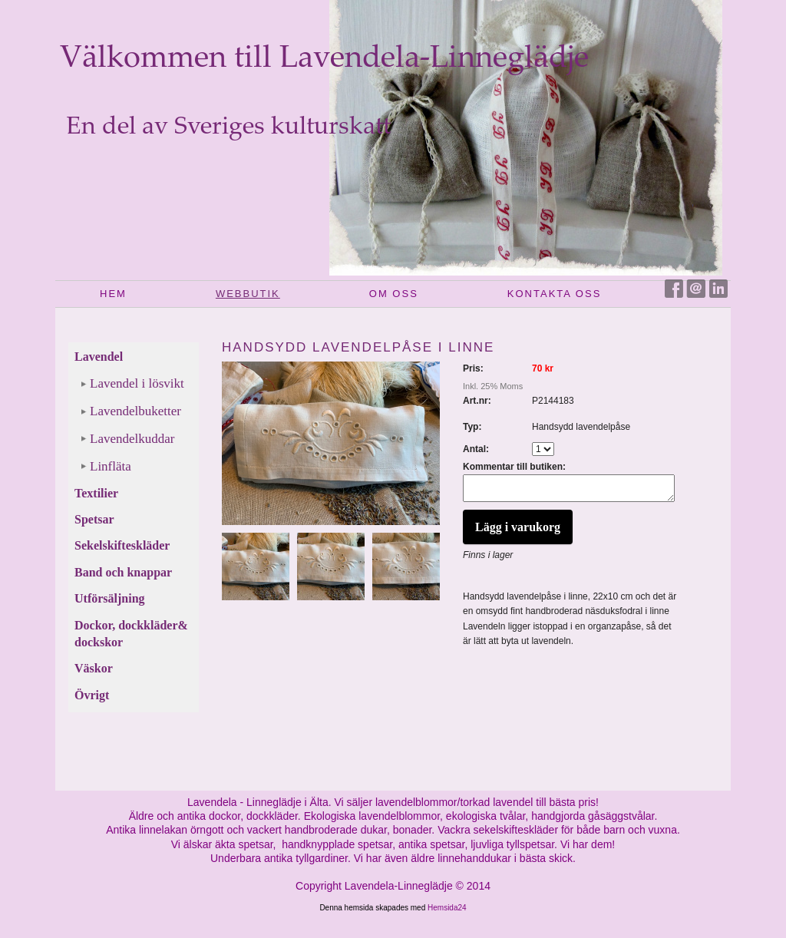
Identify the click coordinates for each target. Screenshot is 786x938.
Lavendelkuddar (132, 438)
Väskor (93, 668)
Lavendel (98, 356)
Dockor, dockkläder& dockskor (131, 634)
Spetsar (94, 519)
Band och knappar (123, 572)
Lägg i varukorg (517, 531)
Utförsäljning (109, 598)
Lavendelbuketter (135, 411)
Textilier (96, 493)
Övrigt (91, 695)
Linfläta (110, 466)
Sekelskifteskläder (122, 545)
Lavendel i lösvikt (137, 383)
